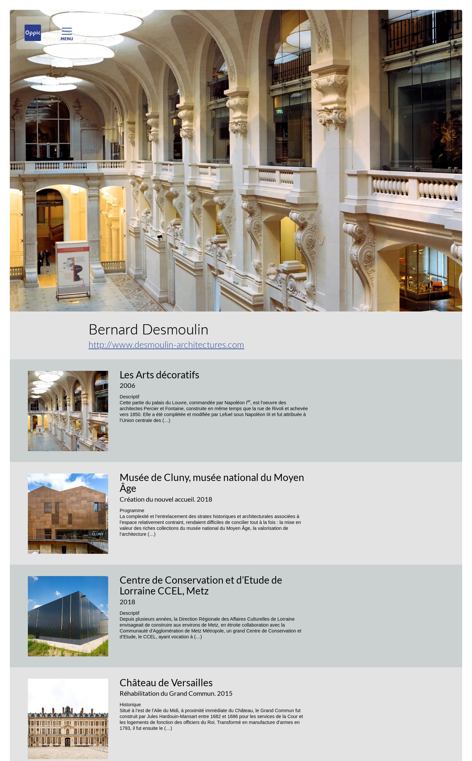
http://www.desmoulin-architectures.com (166, 344)
